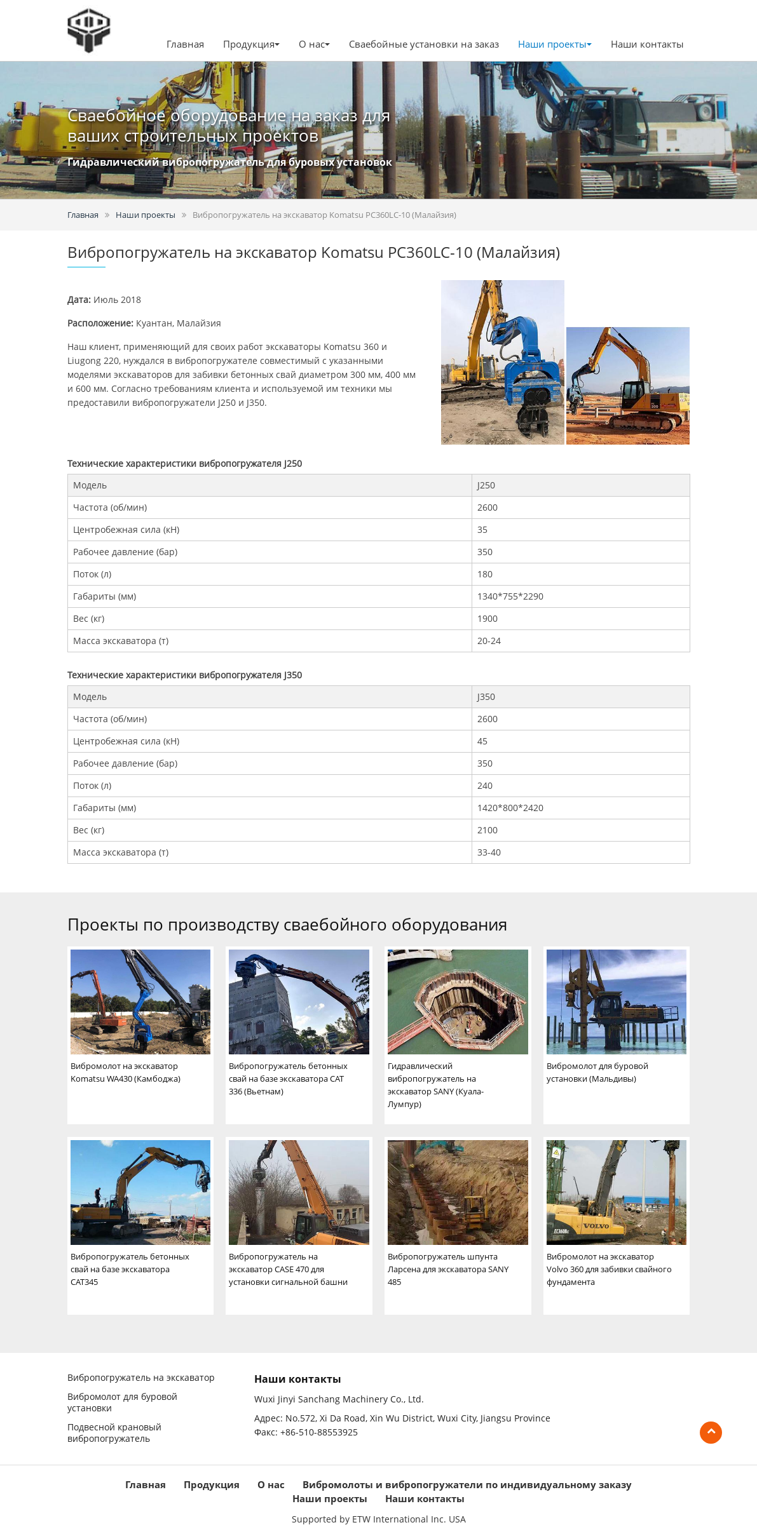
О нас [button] (314, 43)
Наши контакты (647, 43)
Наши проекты (145, 214)
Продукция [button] (251, 43)
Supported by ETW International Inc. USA (379, 1519)
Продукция (212, 1484)
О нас (271, 1484)
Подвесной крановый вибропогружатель (114, 1432)
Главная (185, 43)
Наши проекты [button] (555, 43)
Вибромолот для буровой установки (122, 1402)
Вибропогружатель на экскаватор (141, 1377)
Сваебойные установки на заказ (424, 43)
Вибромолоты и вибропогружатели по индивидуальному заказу (467, 1484)
